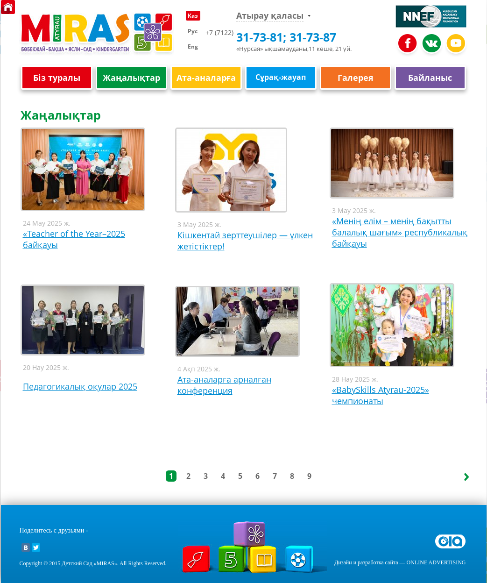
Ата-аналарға (206, 78)
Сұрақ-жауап (280, 77)
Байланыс (430, 78)
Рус (193, 31)
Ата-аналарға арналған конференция (224, 385)
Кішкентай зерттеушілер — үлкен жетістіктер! (245, 240)
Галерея (356, 78)
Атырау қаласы (269, 15)
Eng (193, 46)
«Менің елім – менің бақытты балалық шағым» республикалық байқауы (399, 232)
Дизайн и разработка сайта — (400, 562)
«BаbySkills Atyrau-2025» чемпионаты (380, 395)
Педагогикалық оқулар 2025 (80, 386)
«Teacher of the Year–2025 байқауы (74, 239)
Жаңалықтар (131, 78)
